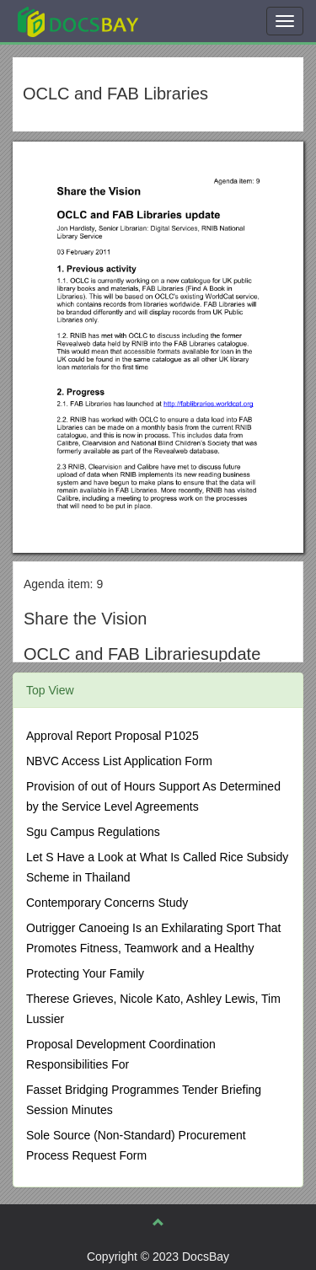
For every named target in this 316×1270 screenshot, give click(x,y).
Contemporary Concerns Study (107, 902)
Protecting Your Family (85, 973)
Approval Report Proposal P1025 (112, 735)
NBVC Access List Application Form (119, 761)
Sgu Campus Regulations (93, 832)
